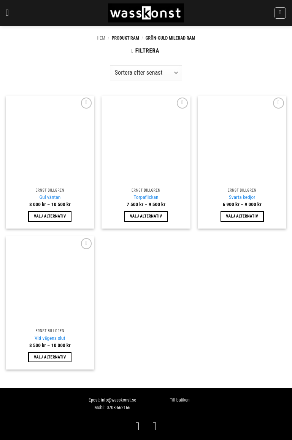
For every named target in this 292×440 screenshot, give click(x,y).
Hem (101, 38)
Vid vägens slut (50, 338)
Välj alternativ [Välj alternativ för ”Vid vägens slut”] (50, 357)
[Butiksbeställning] (146, 72)
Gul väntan (49, 197)
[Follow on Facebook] (137, 426)
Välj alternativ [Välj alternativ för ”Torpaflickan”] (146, 216)
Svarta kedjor (242, 197)
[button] (10, 13)
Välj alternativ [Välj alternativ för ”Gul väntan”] (50, 216)
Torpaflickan (145, 197)
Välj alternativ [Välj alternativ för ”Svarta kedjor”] (242, 216)
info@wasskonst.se (118, 400)
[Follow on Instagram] (154, 426)
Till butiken (179, 400)
